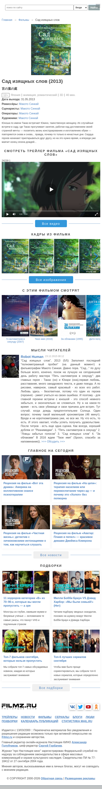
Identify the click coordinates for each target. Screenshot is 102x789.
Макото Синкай (29, 103)
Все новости (51, 555)
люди (90, 717)
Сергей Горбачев (50, 745)
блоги (77, 717)
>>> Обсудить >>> (53, 441)
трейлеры (9, 717)
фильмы (44, 717)
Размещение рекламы (80, 778)
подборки (9, 721)
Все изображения (51, 280)
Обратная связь (52, 778)
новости (28, 717)
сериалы (62, 717)
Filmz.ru (7, 737)
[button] (96, 256)
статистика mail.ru (77, 721)
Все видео (51, 223)
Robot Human (32, 357)
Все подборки (51, 688)
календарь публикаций (39, 721)
